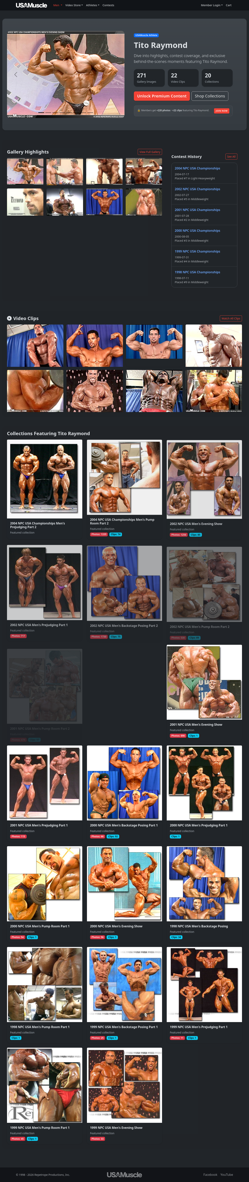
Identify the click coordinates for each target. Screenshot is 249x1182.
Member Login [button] (210, 5)
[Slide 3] (55, 112)
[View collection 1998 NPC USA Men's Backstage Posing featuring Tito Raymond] (204, 894)
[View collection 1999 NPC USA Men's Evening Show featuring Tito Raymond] (124, 1096)
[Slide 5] (69, 112)
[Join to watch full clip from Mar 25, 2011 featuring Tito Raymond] (95, 346)
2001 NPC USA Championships (197, 210)
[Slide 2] (48, 112)
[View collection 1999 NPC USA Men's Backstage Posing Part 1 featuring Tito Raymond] (124, 995)
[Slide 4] (62, 112)
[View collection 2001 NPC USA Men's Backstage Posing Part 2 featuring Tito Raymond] (124, 693)
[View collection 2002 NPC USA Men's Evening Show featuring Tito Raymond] (204, 489)
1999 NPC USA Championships (197, 251)
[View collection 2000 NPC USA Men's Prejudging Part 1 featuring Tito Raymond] (204, 793)
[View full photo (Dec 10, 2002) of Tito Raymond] (25, 171)
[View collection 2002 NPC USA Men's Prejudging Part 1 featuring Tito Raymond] (44, 592)
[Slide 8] (90, 112)
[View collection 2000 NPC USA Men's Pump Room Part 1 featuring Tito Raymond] (44, 894)
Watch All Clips (231, 318)
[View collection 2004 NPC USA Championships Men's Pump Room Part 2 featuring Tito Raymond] (124, 489)
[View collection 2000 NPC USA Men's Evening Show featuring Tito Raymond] (124, 894)
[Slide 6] (76, 112)
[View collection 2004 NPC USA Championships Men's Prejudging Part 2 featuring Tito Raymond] (44, 489)
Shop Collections (210, 96)
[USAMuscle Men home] (31, 5)
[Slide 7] (83, 112)
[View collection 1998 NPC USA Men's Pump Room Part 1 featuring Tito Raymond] (44, 995)
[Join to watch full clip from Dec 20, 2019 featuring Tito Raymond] (154, 347)
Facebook (210, 1174)
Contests (108, 5)
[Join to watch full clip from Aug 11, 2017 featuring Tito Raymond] (214, 348)
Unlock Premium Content (162, 96)
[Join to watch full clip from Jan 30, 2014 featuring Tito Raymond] (154, 391)
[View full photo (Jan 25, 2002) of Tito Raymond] (64, 171)
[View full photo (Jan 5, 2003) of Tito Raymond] (104, 171)
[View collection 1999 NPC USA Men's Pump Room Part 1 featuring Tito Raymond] (44, 1096)
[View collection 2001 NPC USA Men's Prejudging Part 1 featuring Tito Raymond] (44, 793)
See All (231, 156)
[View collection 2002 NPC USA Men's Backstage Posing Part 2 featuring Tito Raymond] (124, 592)
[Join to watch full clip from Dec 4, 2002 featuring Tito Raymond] (214, 391)
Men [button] (56, 5)
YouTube (226, 1174)
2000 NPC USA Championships (197, 230)
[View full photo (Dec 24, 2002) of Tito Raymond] (104, 202)
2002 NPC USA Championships (197, 189)
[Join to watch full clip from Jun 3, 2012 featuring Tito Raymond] (35, 346)
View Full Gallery (149, 152)
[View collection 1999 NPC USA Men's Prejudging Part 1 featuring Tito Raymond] (204, 995)
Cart (228, 5)
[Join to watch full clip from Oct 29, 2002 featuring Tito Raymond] (35, 395)
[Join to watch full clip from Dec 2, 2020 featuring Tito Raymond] (95, 395)
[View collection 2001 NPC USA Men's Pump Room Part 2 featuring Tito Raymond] (44, 693)
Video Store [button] (73, 5)
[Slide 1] (41, 112)
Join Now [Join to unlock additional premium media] (222, 110)
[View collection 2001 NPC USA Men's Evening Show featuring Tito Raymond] (204, 693)
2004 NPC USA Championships (197, 168)
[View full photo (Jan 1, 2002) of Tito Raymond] (25, 202)
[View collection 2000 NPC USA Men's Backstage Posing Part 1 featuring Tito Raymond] (124, 793)
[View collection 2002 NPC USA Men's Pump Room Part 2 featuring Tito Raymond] (204, 592)
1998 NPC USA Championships (197, 272)
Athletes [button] (91, 5)
